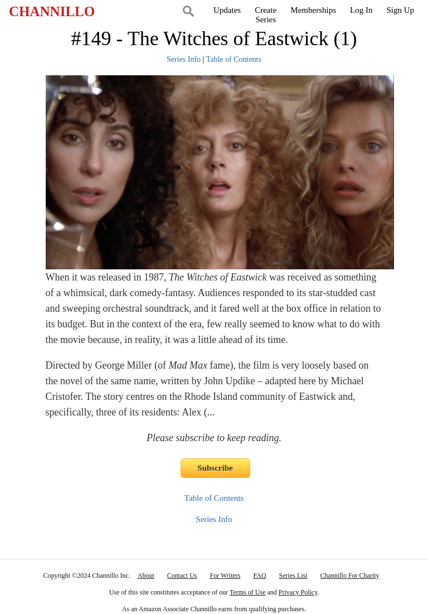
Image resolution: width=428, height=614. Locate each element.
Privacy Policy (298, 592)
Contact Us (182, 575)
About (146, 575)
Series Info (184, 59)
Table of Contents (233, 59)
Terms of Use (247, 592)
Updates (227, 10)
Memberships (313, 10)
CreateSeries (265, 15)
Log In (361, 10)
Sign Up (400, 10)
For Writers (225, 575)
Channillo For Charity (350, 575)
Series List (293, 575)
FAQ (259, 575)
